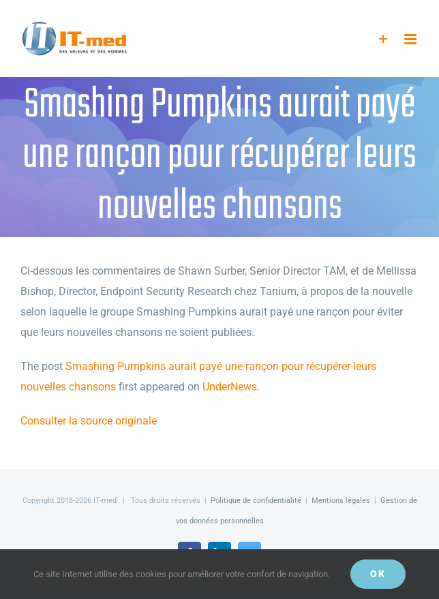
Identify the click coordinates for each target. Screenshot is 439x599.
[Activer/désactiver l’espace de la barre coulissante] (383, 39)
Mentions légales (341, 500)
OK (378, 573)
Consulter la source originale (88, 420)
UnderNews (229, 386)
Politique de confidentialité (256, 500)
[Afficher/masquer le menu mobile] (411, 39)
